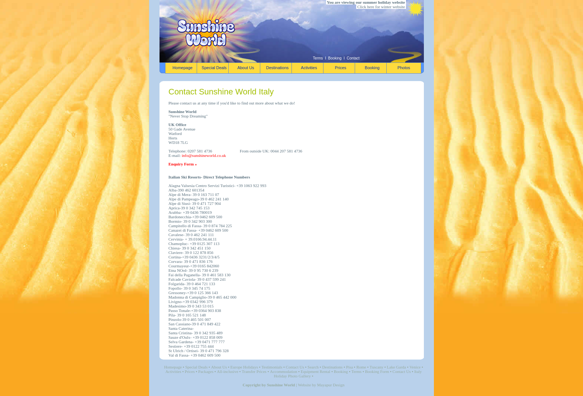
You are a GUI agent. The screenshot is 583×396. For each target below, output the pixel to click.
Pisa (349, 367)
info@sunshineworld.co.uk (204, 155)
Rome (361, 367)
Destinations (332, 367)
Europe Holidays (244, 367)
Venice (415, 367)
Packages (205, 371)
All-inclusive (227, 371)
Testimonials (271, 367)
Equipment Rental (316, 371)
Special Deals (196, 367)
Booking (335, 58)
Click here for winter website (381, 6)
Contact (353, 58)
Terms (318, 58)
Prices (190, 371)
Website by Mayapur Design (321, 385)
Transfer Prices (254, 371)
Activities (173, 371)
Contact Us (295, 367)
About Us (219, 367)
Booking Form (377, 371)
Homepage (173, 367)
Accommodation (283, 371)
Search (313, 367)
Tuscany (376, 367)
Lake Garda (396, 367)
